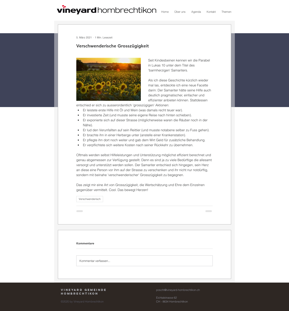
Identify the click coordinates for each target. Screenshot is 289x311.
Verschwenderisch (90, 199)
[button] (179, 12)
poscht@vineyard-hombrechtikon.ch (178, 290)
